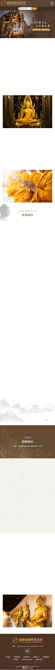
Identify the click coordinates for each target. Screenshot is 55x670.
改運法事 (18, 663)
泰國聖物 (46, 657)
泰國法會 (39, 663)
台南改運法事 (32, 663)
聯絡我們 (39, 660)
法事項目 (27, 657)
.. (39, 666)
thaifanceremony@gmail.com (30, 646)
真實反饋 (17, 657)
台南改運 (25, 663)
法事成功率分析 (27, 660)
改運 (14, 663)
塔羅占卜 (36, 657)
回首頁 (8, 657)
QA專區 (15, 660)
